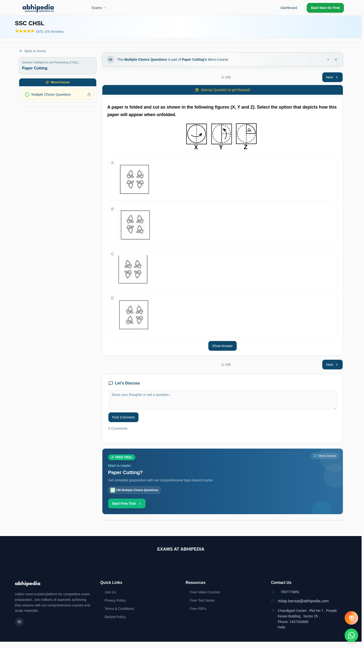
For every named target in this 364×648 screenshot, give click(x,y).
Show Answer (222, 346)
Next (332, 77)
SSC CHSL (29, 23)
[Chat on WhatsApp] (351, 635)
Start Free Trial (127, 503)
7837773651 (290, 592)
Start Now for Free (325, 8)
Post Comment (123, 417)
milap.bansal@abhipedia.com (303, 601)
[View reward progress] (351, 618)
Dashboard (289, 8)
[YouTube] (19, 621)
